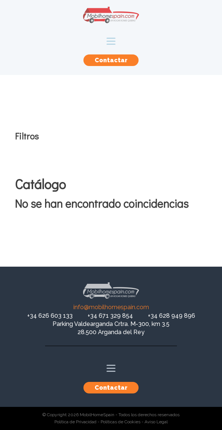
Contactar (111, 60)
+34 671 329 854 (110, 315)
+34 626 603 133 (50, 315)
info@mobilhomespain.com (111, 307)
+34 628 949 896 (171, 315)
